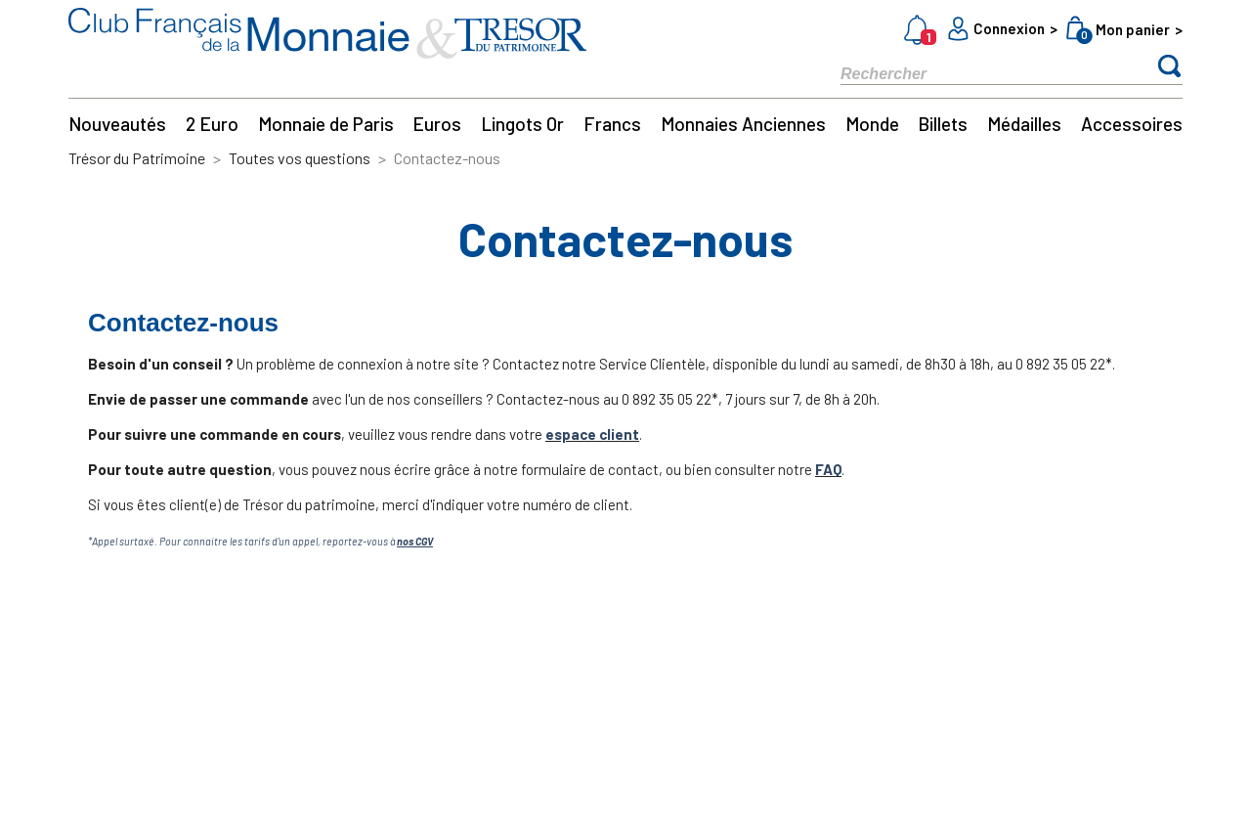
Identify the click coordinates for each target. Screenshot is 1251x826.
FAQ (828, 469)
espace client (592, 434)
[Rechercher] (977, 73)
